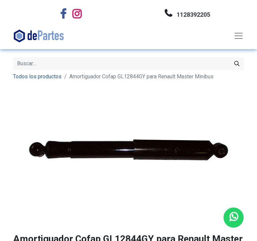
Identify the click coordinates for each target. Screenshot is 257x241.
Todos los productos (37, 76)
